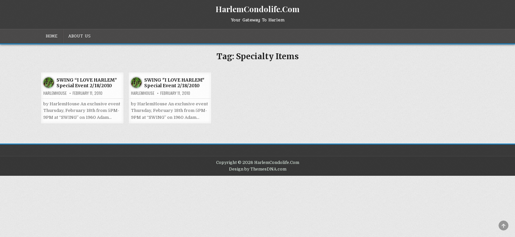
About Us (79, 36)
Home (51, 36)
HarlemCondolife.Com (257, 9)
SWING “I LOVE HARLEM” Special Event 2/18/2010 (86, 83)
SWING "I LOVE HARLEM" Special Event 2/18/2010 (174, 83)
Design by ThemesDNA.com (257, 169)
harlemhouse (55, 93)
